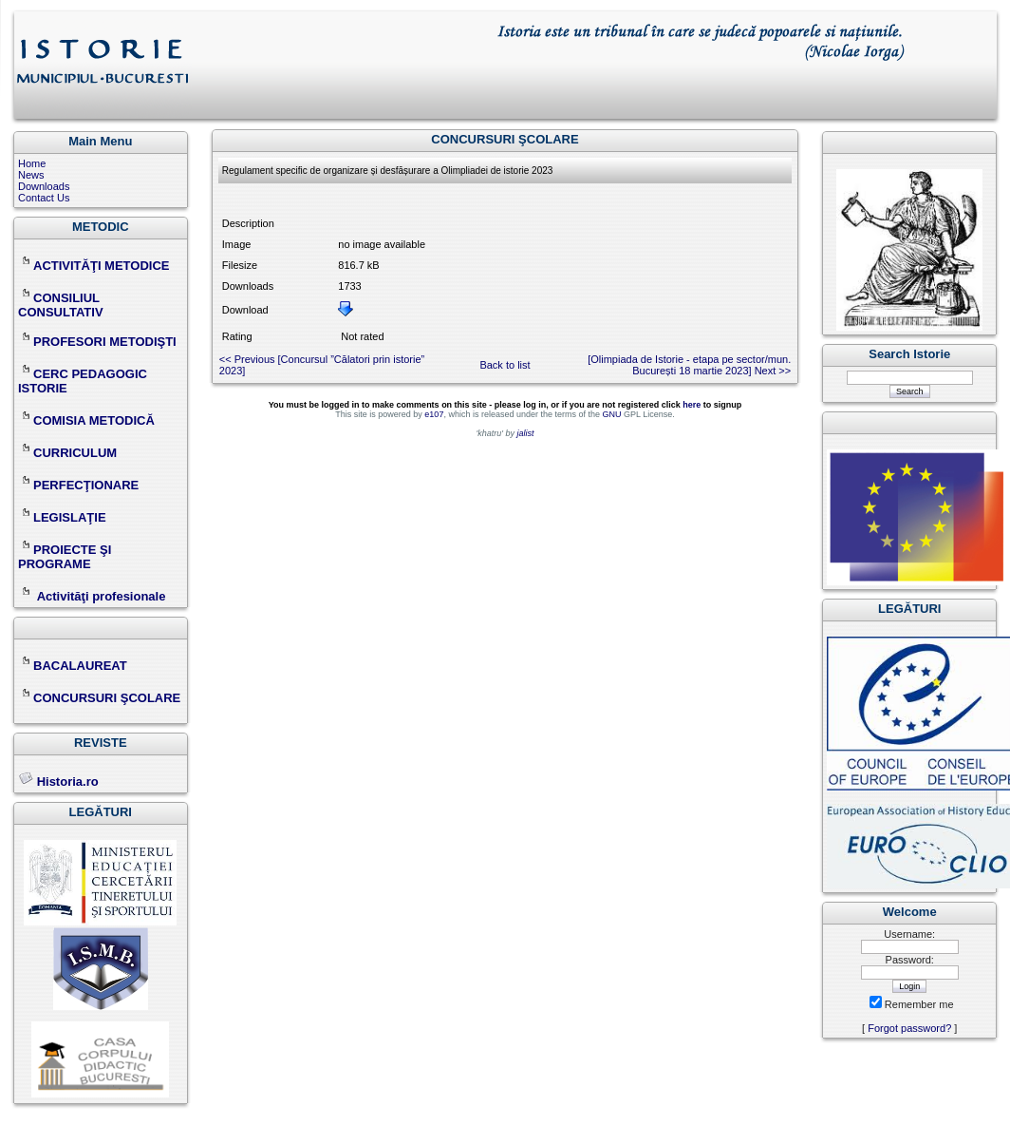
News (31, 175)
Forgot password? (909, 1028)
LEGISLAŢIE (62, 517)
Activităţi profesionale (101, 596)
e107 (433, 414)
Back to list (504, 365)
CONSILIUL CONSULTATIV (60, 305)
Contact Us (43, 197)
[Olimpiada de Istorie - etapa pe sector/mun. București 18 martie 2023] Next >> (689, 364)
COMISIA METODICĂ (86, 420)
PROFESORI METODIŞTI (97, 341)
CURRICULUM (67, 453)
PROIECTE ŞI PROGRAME (64, 557)
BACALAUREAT (72, 665)
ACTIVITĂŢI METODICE (93, 265)
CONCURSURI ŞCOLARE (99, 698)
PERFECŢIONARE (86, 485)
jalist (524, 433)
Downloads (43, 186)
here (692, 405)
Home (32, 163)
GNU (611, 414)
